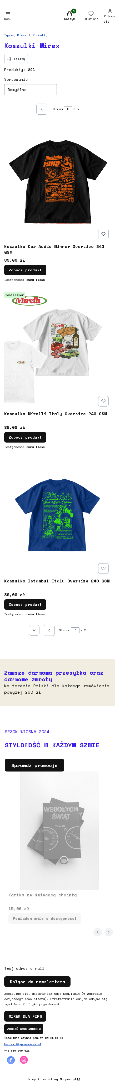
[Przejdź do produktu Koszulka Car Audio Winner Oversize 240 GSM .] (57, 182)
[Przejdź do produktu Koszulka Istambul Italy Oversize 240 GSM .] (57, 517)
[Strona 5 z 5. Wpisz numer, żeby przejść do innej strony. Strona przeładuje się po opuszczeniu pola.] (68, 109)
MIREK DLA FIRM (25, 1016)
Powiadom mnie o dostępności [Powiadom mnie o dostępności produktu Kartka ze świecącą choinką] (45, 918)
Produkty (40, 35)
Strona (57, 109)
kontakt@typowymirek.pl (22, 1044)
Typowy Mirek (15, 35)
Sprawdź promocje (34, 765)
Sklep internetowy (51, 1079)
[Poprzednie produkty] (49, 630)
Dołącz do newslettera (37, 981)
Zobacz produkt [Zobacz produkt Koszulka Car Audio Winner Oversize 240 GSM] (25, 270)
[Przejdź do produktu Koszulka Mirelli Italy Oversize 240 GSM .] (57, 349)
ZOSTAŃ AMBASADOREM (23, 1029)
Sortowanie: (17, 79)
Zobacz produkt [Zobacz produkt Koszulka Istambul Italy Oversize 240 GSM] (25, 604)
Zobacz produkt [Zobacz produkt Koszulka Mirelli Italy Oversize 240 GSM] (25, 437)
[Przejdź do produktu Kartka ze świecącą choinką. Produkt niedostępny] (59, 831)
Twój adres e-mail (24, 968)
